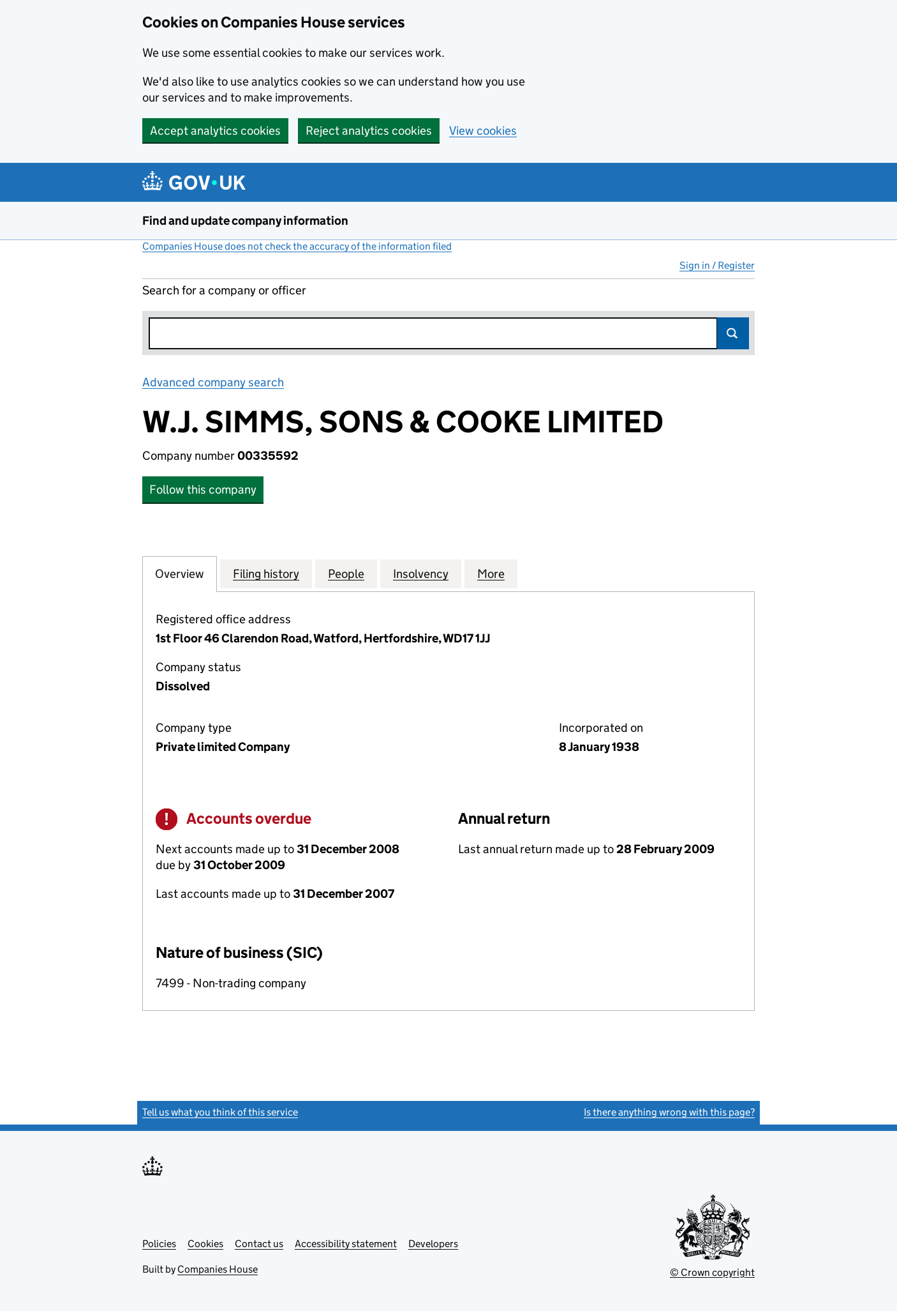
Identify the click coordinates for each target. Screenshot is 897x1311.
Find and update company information (245, 220)
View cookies (483, 131)
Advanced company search (213, 382)
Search (733, 333)
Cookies (205, 1244)
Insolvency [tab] (420, 573)
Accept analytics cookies (215, 130)
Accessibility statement (346, 1244)
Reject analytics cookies (369, 130)
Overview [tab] (179, 573)
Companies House (217, 1269)
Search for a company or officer (224, 290)
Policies (159, 1244)
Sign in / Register (717, 265)
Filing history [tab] (266, 573)
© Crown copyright (712, 1272)
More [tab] (491, 573)
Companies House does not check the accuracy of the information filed (297, 246)
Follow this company (202, 489)
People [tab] (346, 573)
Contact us (259, 1244)
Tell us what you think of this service (220, 1112)
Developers (433, 1244)
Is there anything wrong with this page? (669, 1112)
